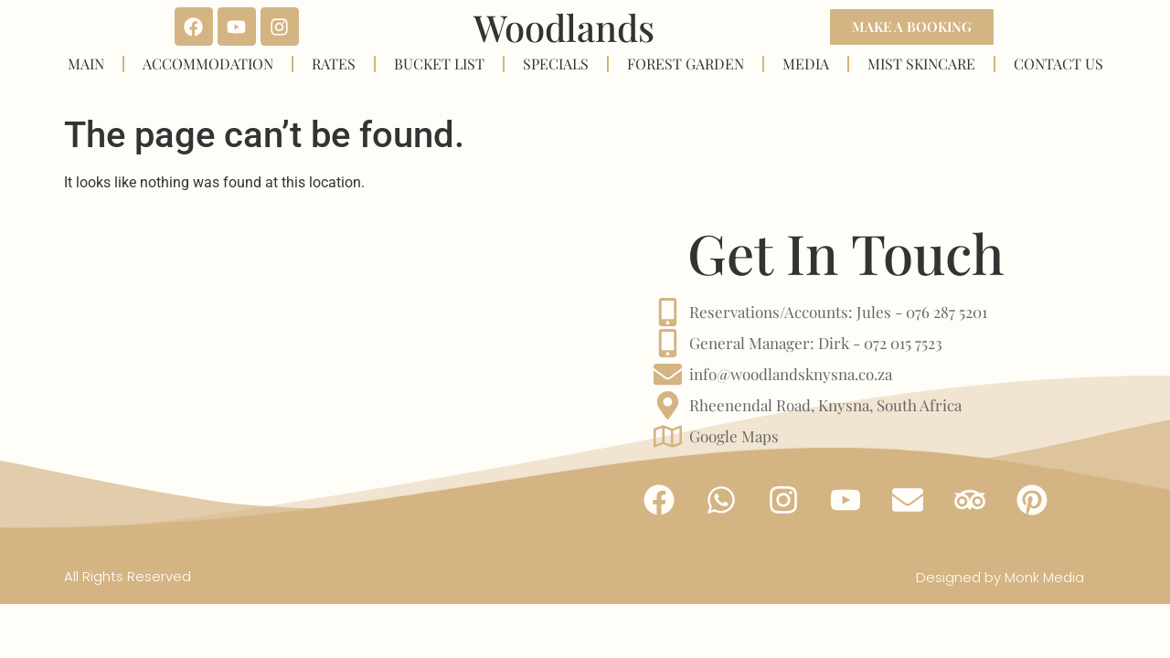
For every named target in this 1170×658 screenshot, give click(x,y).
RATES (334, 63)
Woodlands (563, 27)
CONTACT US (1058, 63)
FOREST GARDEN (685, 63)
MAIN (86, 63)
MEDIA (805, 63)
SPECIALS (556, 63)
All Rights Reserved (127, 576)
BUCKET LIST (439, 63)
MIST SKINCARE (921, 63)
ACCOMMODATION (208, 63)
